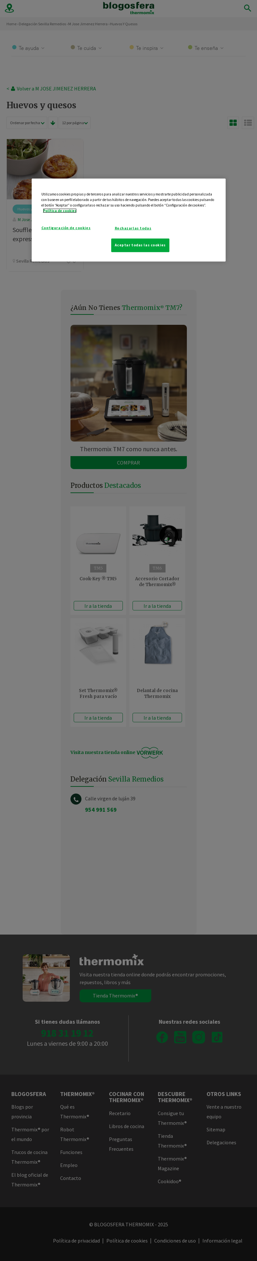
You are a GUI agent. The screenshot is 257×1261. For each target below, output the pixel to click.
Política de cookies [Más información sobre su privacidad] (60, 210)
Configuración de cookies (66, 227)
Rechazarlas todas (133, 228)
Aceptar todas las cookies (140, 244)
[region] (129, 219)
